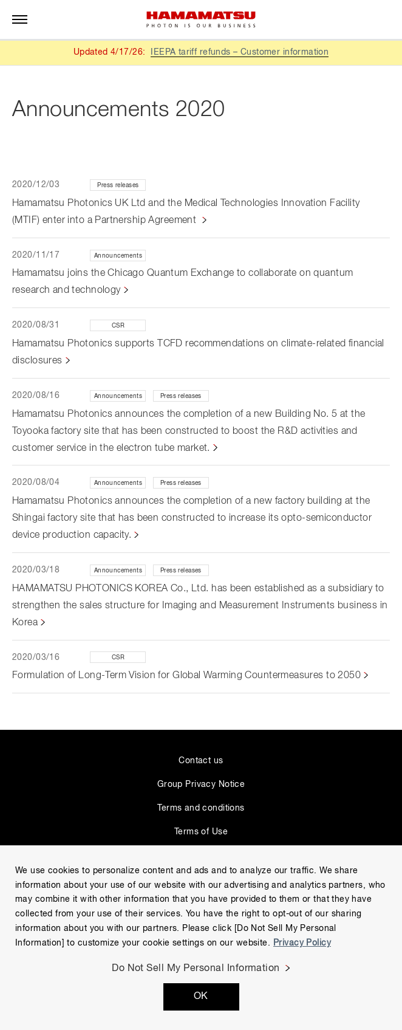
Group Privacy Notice (201, 784)
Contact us (201, 761)
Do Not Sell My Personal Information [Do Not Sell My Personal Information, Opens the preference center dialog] (196, 968)
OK (201, 996)
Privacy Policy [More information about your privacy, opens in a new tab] (302, 943)
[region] (201, 937)
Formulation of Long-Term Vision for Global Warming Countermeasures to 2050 (186, 676)
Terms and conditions (200, 808)
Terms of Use (201, 832)
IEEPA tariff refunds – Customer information (240, 52)
